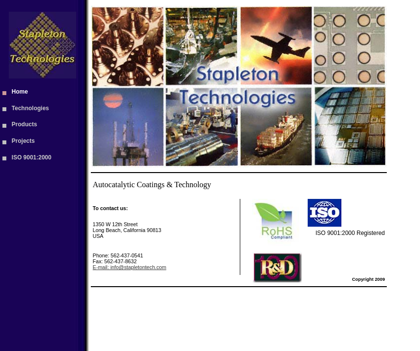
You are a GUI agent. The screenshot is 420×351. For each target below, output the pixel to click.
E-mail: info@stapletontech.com (130, 267)
